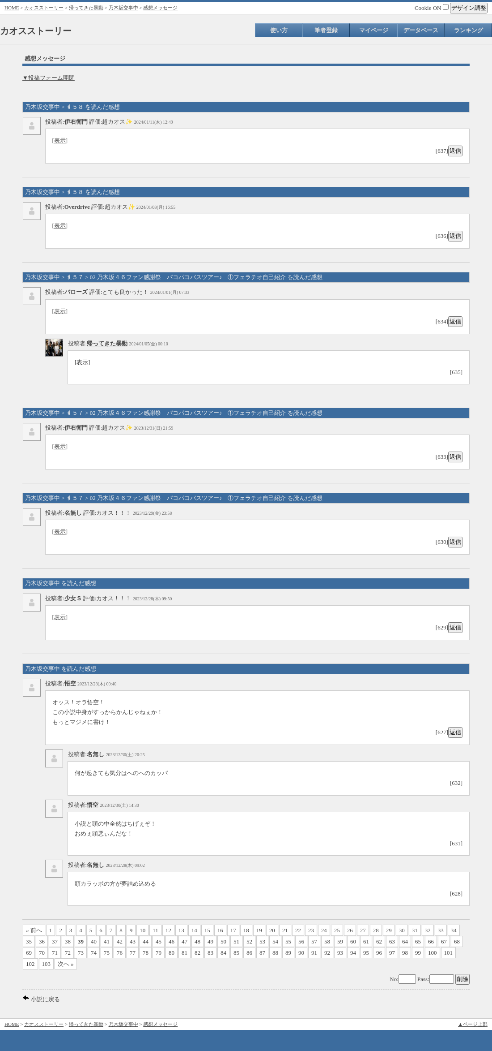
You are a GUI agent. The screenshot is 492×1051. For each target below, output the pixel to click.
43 (133, 941)
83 (210, 952)
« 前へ (34, 930)
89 (288, 952)
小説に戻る (45, 999)
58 (327, 941)
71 (55, 952)
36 (42, 941)
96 (379, 952)
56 (301, 941)
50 (223, 941)
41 (107, 941)
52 (249, 941)
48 (197, 941)
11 (155, 930)
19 (259, 930)
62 (379, 941)
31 (415, 930)
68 (457, 941)
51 (236, 941)
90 (301, 952)
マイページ (373, 30)
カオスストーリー (44, 7)
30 (402, 930)
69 (29, 952)
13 (181, 930)
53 (262, 941)
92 (327, 952)
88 (275, 952)
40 (94, 941)
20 (272, 930)
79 (158, 952)
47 (184, 941)
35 (29, 941)
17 (233, 930)
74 (94, 952)
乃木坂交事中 (123, 7)
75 (107, 952)
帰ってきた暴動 (86, 7)
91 (314, 952)
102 (30, 964)
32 (428, 930)
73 (81, 952)
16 (220, 930)
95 (366, 952)
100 (432, 952)
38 (68, 941)
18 (246, 930)
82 (197, 952)
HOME (11, 7)
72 (68, 952)
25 (337, 930)
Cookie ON (432, 7)
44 (145, 941)
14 (194, 930)
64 (405, 941)
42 (120, 941)
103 (46, 964)
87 (262, 952)
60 (353, 941)
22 (298, 930)
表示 (60, 140)
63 (392, 941)
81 (184, 952)
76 (120, 952)
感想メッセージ (160, 7)
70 (42, 952)
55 (288, 941)
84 (223, 952)
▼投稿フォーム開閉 (48, 77)
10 (142, 930)
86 (249, 952)
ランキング (468, 30)
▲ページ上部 (473, 1024)
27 (363, 930)
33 (441, 930)
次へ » (66, 964)
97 (392, 952)
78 (145, 952)
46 (171, 941)
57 (314, 941)
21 (285, 930)
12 (168, 930)
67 (444, 941)
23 (311, 930)
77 (133, 952)
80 (171, 952)
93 (340, 952)
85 (236, 952)
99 (418, 952)
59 (340, 941)
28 (376, 930)
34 (454, 930)
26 (350, 930)
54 (275, 941)
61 (366, 941)
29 (389, 930)
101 (448, 952)
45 (158, 941)
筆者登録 (326, 30)
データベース (420, 30)
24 (324, 930)
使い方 (279, 30)
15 (207, 930)
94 (353, 952)
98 (405, 952)
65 (418, 941)
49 (210, 941)
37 (55, 941)
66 (431, 941)
